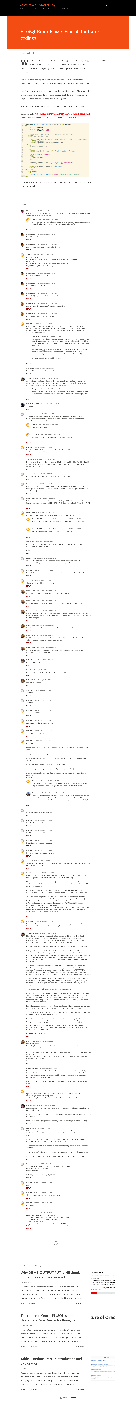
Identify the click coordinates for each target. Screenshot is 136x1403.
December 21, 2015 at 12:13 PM (46, 1041)
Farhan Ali (29, 660)
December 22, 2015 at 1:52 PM (43, 1091)
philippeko (29, 474)
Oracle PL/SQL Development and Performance (46, 519)
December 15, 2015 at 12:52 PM (46, 625)
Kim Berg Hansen (31, 234)
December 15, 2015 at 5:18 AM (40, 211)
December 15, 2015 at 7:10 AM (43, 484)
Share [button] (103, 60)
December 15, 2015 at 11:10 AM (41, 580)
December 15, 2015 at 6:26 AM (48, 378)
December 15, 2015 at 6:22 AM (44, 368)
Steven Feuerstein (32, 378)
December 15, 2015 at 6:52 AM (43, 447)
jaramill (28, 1128)
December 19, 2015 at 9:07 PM (41, 860)
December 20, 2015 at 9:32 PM (45, 873)
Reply (28, 230)
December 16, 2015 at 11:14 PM (43, 740)
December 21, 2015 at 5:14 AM (50, 781)
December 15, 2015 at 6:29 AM (44, 414)
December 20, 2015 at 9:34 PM (45, 921)
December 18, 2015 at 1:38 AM (43, 810)
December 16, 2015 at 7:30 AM (43, 680)
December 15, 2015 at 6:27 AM (48, 219)
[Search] (106, 5)
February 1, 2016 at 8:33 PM (42, 1164)
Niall (27, 211)
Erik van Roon (30, 590)
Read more (80, 1303)
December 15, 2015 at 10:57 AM (43, 570)
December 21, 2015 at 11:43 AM (49, 933)
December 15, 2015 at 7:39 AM (45, 498)
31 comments (32, 1390)
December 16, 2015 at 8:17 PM (43, 710)
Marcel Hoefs (30, 1105)
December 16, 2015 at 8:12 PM (43, 690)
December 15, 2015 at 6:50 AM (51, 336)
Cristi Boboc (36, 434)
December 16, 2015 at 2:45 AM (43, 660)
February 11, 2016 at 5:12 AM (43, 1192)
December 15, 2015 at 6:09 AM (47, 234)
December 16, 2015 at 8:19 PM (43, 720)
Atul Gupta (29, 414)
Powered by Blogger (68, 1398)
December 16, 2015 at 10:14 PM (43, 730)
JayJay (28, 580)
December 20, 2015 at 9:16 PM (50, 434)
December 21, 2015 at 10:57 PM (50, 1068)
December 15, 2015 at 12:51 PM (72, 529)
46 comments (32, 1347)
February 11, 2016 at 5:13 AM (43, 1202)
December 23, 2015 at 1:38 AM (45, 1105)
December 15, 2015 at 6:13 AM (47, 313)
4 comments (31, 1303)
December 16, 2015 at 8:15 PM (43, 700)
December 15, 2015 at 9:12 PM (48, 424)
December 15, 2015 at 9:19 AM (50, 389)
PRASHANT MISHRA (32, 404)
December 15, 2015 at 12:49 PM (72, 519)
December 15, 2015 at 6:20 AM (43, 323)
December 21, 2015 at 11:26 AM (55, 793)
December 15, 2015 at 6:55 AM (43, 474)
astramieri (29, 254)
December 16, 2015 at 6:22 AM (39, 670)
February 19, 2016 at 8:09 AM (44, 1213)
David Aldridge (31, 558)
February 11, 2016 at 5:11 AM (43, 1182)
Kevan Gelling (30, 498)
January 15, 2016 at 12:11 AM (41, 1128)
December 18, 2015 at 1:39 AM (43, 830)
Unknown (35, 219)
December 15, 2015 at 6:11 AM (47, 293)
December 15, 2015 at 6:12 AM (47, 303)
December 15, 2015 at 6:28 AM (50, 404)
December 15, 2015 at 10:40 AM (47, 558)
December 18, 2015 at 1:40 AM (43, 850)
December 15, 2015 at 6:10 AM (43, 254)
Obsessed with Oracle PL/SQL (38, 5)
